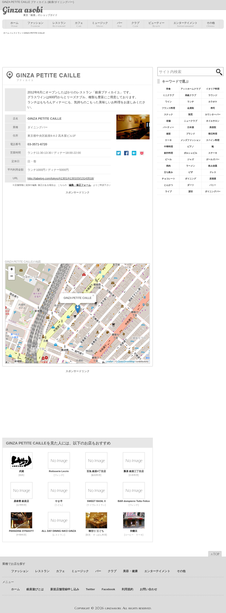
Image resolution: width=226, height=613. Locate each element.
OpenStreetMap (126, 361)
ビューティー (156, 24)
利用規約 (127, 589)
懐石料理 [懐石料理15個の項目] (212, 134)
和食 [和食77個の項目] (168, 89)
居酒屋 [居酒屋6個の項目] (212, 178)
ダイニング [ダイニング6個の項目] (190, 178)
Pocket (142, 153)
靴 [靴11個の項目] (213, 146)
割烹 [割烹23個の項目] (190, 114)
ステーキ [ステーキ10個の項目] (212, 153)
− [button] (11, 276)
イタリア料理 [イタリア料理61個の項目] (212, 89)
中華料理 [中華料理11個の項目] (168, 146)
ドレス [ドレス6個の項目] (212, 172)
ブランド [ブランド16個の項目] (190, 134)
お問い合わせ (148, 589)
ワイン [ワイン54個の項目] (168, 101)
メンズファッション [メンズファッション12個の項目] (191, 140)
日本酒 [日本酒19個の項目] (190, 127)
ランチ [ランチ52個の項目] (190, 101)
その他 (211, 24)
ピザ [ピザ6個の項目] (190, 172)
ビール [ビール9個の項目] (168, 159)
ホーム (14, 24)
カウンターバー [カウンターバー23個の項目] (212, 114)
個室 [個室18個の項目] (168, 134)
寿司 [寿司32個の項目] (212, 108)
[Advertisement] (113, 51)
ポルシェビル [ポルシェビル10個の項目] (190, 153)
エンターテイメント (185, 24)
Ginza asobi (22, 10)
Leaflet (109, 361)
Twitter (118, 153)
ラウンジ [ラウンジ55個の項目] (212, 95)
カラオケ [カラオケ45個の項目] (212, 101)
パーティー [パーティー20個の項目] (168, 127)
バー (119, 24)
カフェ (79, 24)
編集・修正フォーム (80, 185)
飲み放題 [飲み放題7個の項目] (212, 166)
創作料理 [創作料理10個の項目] (168, 153)
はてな (134, 153)
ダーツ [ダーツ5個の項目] (190, 185)
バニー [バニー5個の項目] (212, 185)
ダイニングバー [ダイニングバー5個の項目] (212, 191)
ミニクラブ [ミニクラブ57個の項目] (168, 95)
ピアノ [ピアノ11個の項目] (190, 146)
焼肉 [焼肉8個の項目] (168, 166)
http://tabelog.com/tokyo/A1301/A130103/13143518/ (60, 178)
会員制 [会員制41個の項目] (190, 108)
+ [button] (11, 269)
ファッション (35, 24)
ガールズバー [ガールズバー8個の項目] (212, 159)
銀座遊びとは (35, 589)
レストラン (59, 24)
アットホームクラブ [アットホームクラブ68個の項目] (191, 89)
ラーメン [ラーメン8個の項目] (190, 166)
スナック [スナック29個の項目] (168, 114)
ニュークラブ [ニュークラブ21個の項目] (190, 121)
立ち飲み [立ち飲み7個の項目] (168, 172)
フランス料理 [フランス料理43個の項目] (168, 108)
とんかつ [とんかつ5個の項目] (168, 185)
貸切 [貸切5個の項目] (190, 191)
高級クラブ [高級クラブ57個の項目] (190, 95)
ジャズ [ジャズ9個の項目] (190, 159)
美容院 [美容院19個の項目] (212, 127)
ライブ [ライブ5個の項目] (168, 191)
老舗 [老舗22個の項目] (168, 121)
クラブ (135, 24)
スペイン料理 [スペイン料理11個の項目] (212, 140)
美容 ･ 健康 (130, 571)
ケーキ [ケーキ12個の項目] (168, 140)
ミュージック (100, 24)
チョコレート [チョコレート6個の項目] (168, 178)
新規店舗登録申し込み (64, 589)
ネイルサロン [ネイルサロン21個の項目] (212, 121)
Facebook (126, 153)
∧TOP (214, 554)
